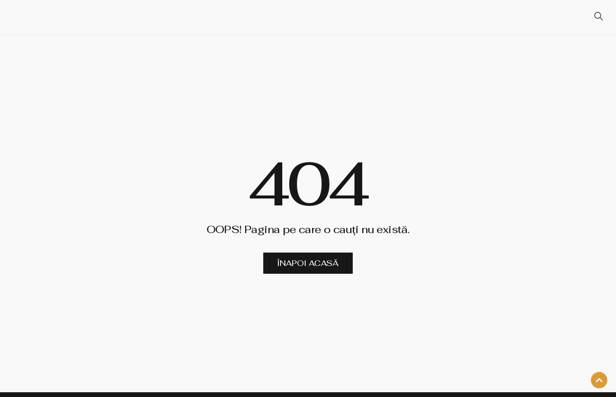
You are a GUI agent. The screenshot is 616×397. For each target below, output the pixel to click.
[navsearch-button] (594, 17)
